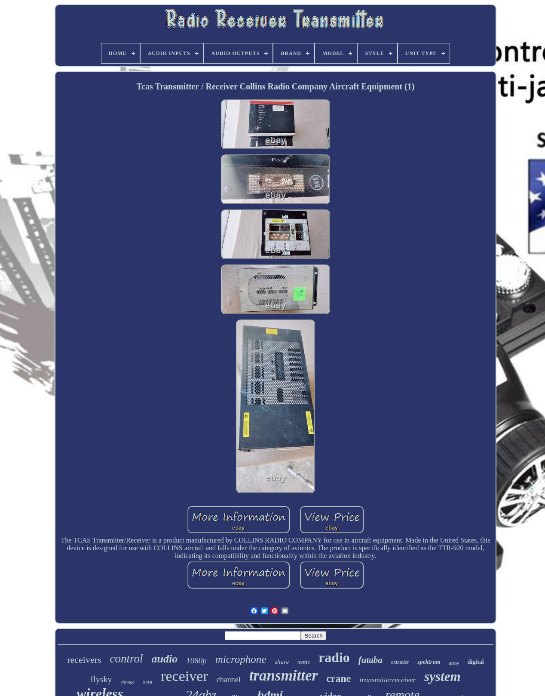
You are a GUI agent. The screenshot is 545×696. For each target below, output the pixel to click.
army (454, 663)
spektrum (429, 662)
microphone (240, 659)
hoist (147, 681)
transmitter (283, 675)
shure (282, 661)
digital (476, 662)
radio (334, 657)
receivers (84, 659)
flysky (101, 679)
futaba (370, 660)
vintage (127, 681)
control (126, 658)
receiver (184, 676)
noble (303, 662)
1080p (196, 660)
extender (400, 662)
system (442, 676)
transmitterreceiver (388, 680)
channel (229, 679)
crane (338, 678)
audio (165, 659)
